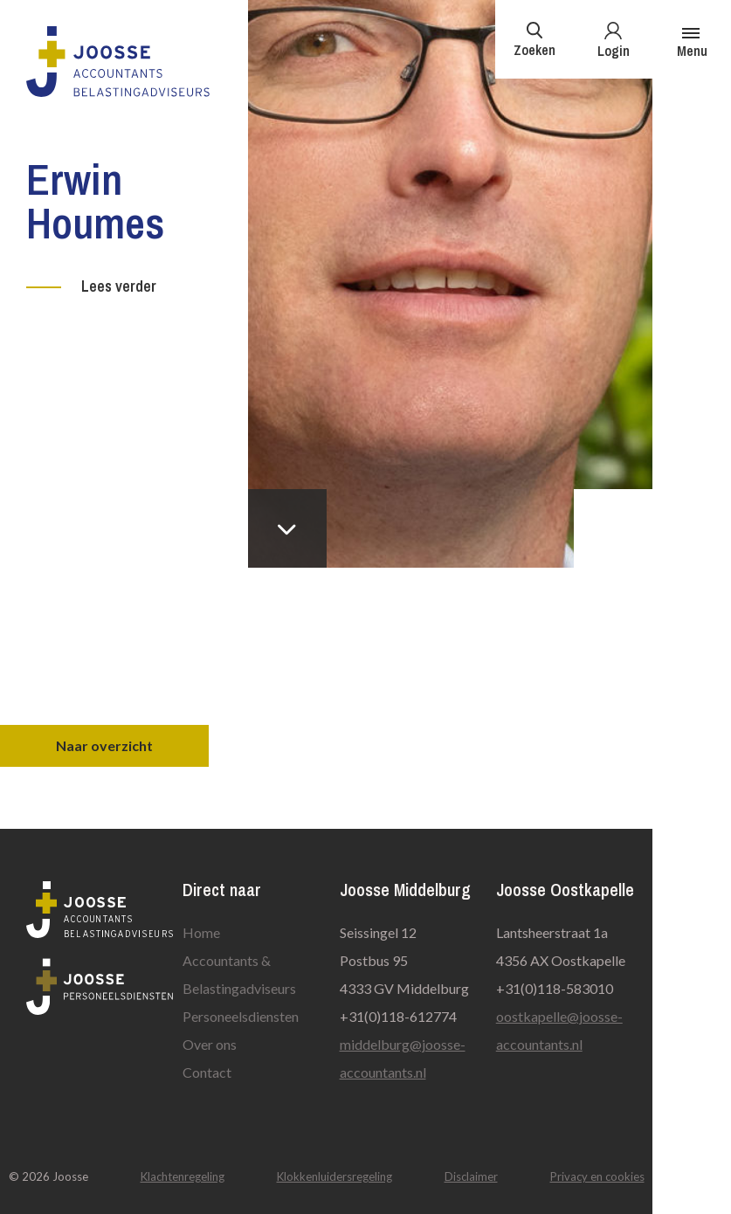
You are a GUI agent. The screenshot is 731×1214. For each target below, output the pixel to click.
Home (201, 932)
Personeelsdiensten (241, 1016)
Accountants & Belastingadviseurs (239, 974)
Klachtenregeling (182, 1176)
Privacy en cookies (597, 1176)
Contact (207, 1072)
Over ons (210, 1044)
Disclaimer (471, 1176)
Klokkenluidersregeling (334, 1176)
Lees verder (118, 286)
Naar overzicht (104, 745)
